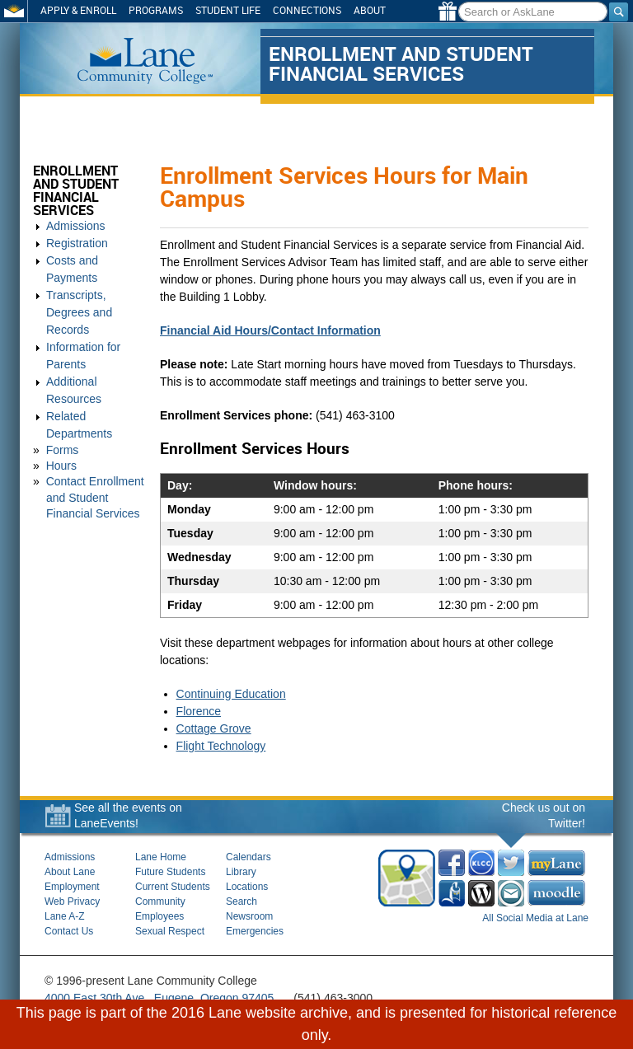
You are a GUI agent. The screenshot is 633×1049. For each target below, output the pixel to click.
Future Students (170, 872)
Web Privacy (72, 901)
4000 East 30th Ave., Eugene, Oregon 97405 (159, 998)
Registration (77, 243)
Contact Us (69, 931)
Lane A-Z (65, 916)
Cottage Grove (213, 728)
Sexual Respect (169, 931)
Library (241, 872)
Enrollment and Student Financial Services (76, 190)
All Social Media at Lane (535, 918)
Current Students (172, 886)
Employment (72, 886)
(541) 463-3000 (333, 998)
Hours (61, 465)
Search (241, 901)
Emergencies (255, 931)
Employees (159, 916)
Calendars (248, 857)
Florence (198, 711)
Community (160, 901)
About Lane (70, 872)
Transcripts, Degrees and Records (79, 312)
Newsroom (249, 916)
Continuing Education (231, 693)
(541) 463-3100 (355, 415)
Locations (247, 886)
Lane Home (160, 857)
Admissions (76, 225)
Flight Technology (221, 745)
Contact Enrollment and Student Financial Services (95, 497)
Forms (62, 450)
